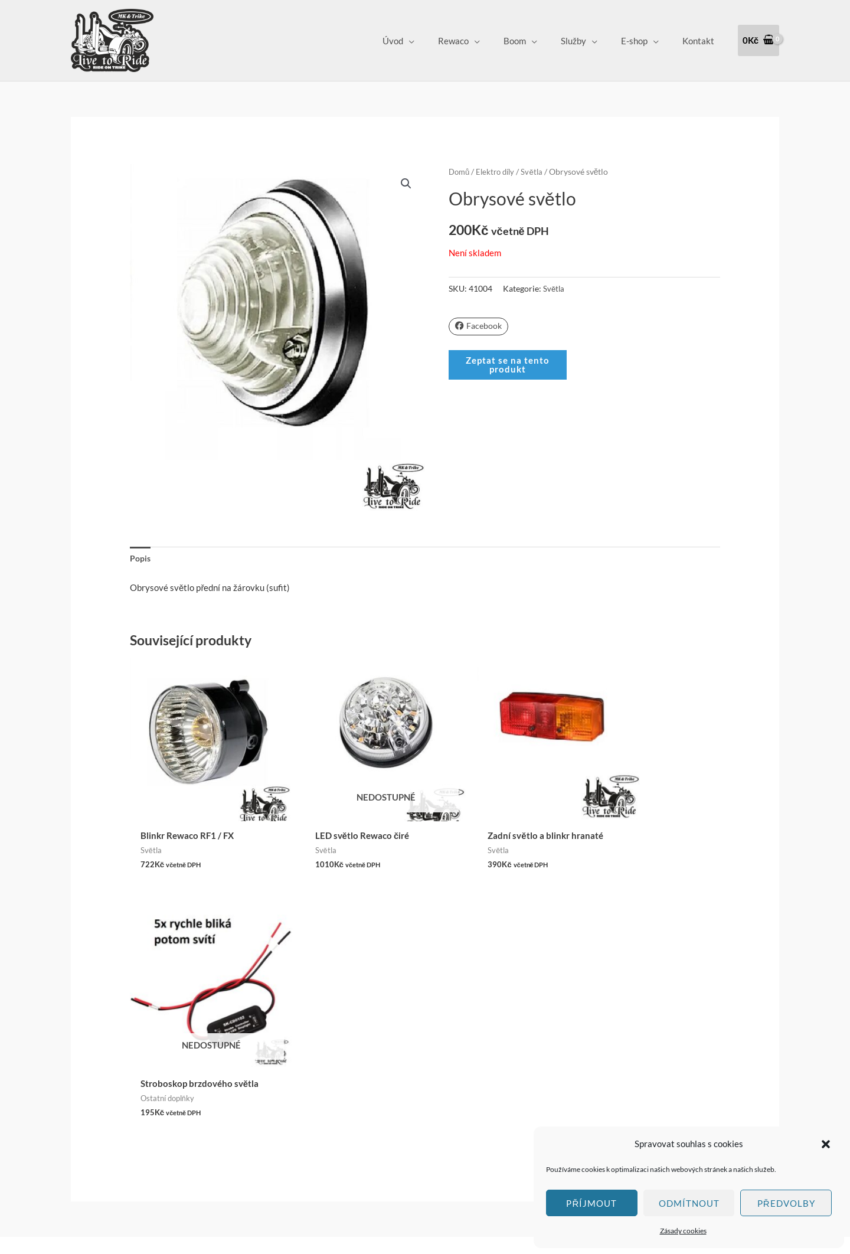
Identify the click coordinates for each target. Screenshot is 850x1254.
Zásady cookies (683, 1230)
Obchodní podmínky (384, 1052)
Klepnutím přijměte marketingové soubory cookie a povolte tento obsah (149, 1070)
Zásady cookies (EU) (386, 1102)
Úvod (425, 40)
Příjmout (591, 1203)
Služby (588, 40)
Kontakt (701, 40)
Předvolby (786, 1203)
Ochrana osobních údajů (392, 1085)
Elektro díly (499, 171)
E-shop (643, 40)
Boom (535, 40)
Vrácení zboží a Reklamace (397, 1069)
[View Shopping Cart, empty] (758, 40)
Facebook (479, 326)
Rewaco (480, 40)
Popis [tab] (141, 558)
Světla (538, 171)
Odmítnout (689, 1203)
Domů (460, 171)
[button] (826, 1144)
